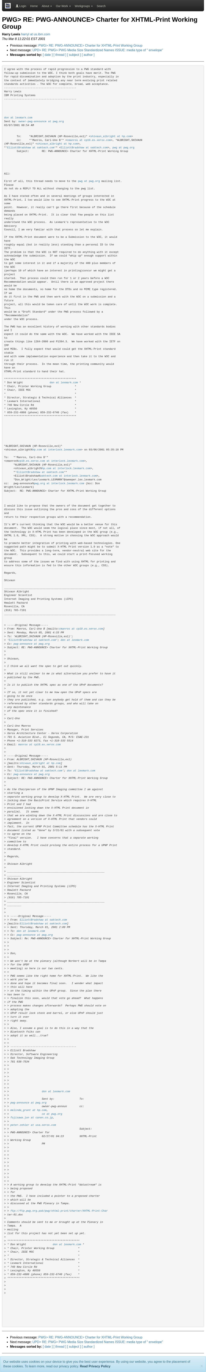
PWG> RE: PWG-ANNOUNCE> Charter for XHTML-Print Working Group (90, 45)
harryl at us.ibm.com (35, 34)
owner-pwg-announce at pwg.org (41, 121)
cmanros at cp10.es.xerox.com (89, 140)
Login (21, 6)
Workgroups (84, 6)
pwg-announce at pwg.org (31, 643)
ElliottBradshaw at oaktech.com (30, 147)
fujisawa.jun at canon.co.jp (31, 1117)
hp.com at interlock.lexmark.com (56, 449)
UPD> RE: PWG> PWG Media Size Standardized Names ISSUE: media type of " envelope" (97, 50)
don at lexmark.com (18, 117)
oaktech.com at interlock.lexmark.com (68, 475)
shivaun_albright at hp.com (111, 136)
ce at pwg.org (52, 1114)
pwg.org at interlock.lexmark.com (59, 483)
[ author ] (88, 54)
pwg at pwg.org (123, 147)
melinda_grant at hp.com (28, 1110)
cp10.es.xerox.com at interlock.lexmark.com (51, 460)
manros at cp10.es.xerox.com (39, 744)
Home (34, 6)
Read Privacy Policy (95, 1366)
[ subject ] (74, 54)
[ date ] (48, 54)
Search (101, 6)
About (47, 6)
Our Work (63, 6)
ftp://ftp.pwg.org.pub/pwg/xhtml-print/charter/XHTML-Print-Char (59, 1210)
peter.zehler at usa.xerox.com (33, 1125)
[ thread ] (60, 54)
